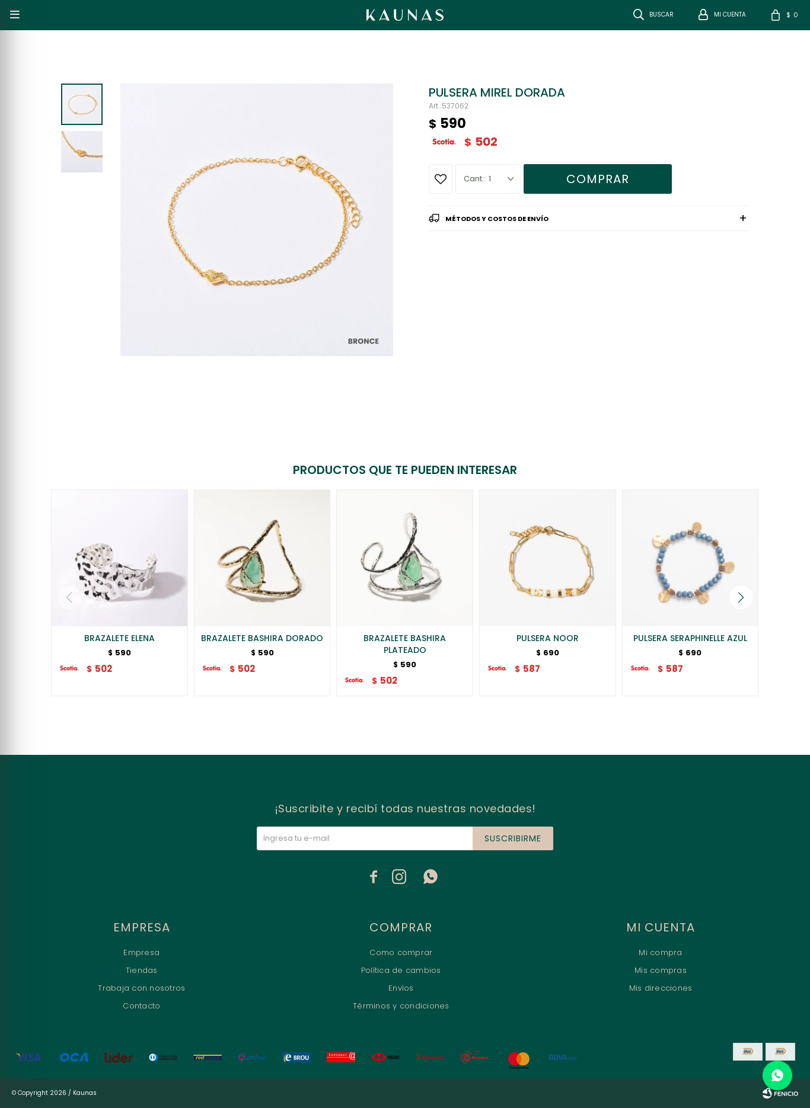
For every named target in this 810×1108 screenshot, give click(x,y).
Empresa (141, 952)
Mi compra (660, 952)
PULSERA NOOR (547, 638)
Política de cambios (401, 970)
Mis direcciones (661, 988)
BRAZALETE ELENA (119, 638)
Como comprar (400, 952)
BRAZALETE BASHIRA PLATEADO (404, 644)
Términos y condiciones (401, 1005)
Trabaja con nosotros (141, 988)
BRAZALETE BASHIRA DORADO (262, 638)
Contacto (141, 1005)
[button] (741, 597)
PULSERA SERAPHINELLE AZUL (690, 638)
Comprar (597, 179)
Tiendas (142, 970)
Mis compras (660, 970)
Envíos (401, 988)
